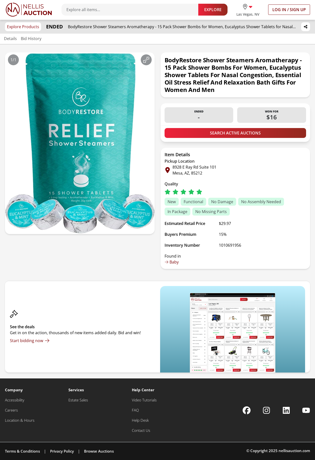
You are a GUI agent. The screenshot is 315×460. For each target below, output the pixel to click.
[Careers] (11, 410)
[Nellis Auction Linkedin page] (286, 410)
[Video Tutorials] (144, 400)
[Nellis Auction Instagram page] (266, 410)
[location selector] (247, 9)
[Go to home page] (29, 10)
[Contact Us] (141, 430)
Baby (172, 262)
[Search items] (132, 10)
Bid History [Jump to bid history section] (31, 38)
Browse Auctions (99, 451)
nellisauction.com (294, 450)
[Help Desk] (140, 420)
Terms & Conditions (22, 451)
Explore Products (23, 26)
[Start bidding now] (30, 341)
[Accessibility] (14, 400)
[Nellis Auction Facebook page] (247, 410)
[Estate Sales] (78, 400)
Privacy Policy (62, 451)
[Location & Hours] (19, 420)
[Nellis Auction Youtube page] (306, 410)
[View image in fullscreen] (146, 59)
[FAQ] (135, 410)
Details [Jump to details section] (10, 38)
